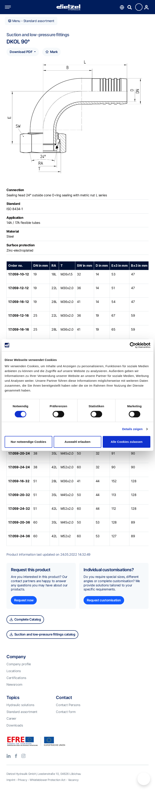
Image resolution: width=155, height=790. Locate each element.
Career (11, 718)
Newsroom (14, 684)
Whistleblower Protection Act (47, 780)
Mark (51, 52)
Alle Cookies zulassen (126, 441)
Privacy (22, 780)
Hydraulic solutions (20, 705)
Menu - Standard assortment (31, 21)
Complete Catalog (25, 619)
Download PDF (21, 52)
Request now (24, 600)
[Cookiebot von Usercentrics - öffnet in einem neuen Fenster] (132, 345)
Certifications (16, 678)
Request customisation (104, 600)
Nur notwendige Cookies (28, 441)
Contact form (65, 712)
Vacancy (73, 780)
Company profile (18, 664)
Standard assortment (21, 712)
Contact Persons (68, 705)
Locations (13, 671)
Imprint (10, 780)
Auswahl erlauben (77, 441)
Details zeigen (132, 429)
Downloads (14, 725)
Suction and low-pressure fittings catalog (42, 634)
